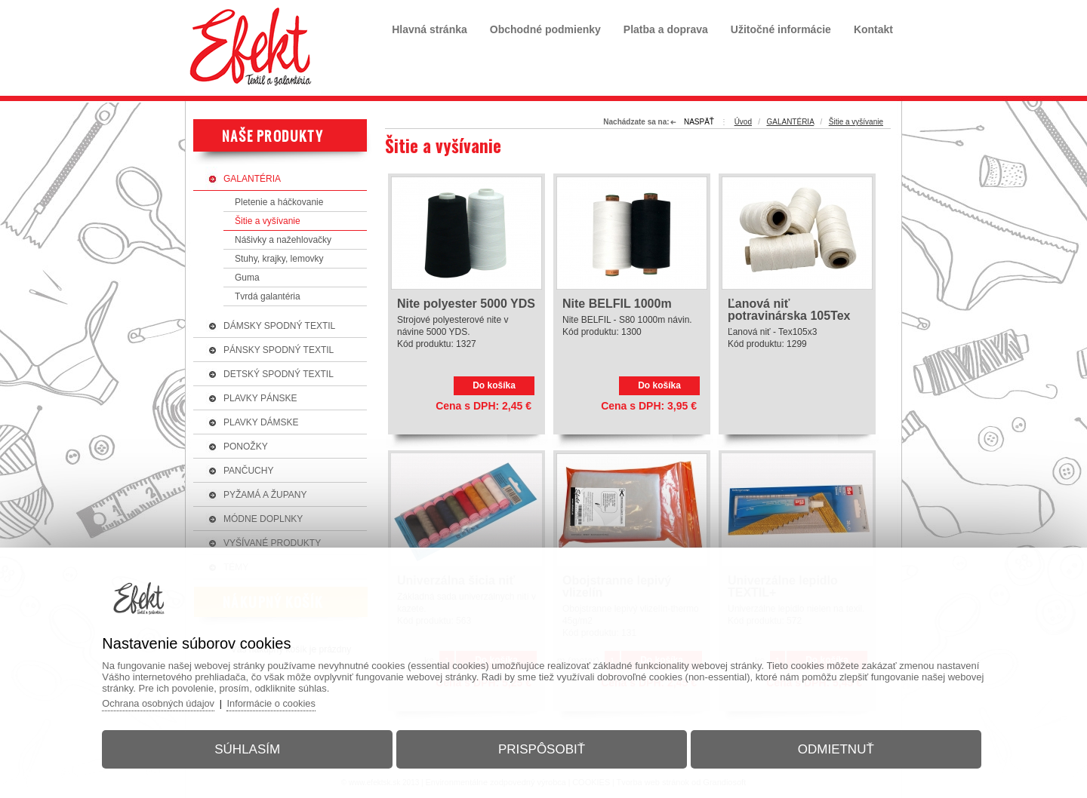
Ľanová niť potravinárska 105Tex (789, 310)
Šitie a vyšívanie (856, 122)
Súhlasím (252, 748)
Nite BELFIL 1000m (617, 304)
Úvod (743, 122)
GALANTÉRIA (790, 122)
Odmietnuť (831, 748)
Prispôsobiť (541, 748)
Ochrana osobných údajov (166, 701)
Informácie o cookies (280, 701)
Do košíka (494, 385)
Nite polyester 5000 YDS (466, 304)
